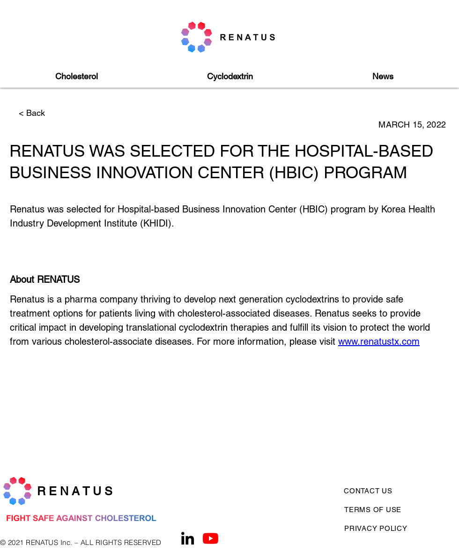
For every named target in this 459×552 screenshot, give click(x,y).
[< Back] (50, 113)
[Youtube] (210, 538)
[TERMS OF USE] (394, 509)
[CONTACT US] (373, 490)
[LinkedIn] (187, 538)
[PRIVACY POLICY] (379, 528)
